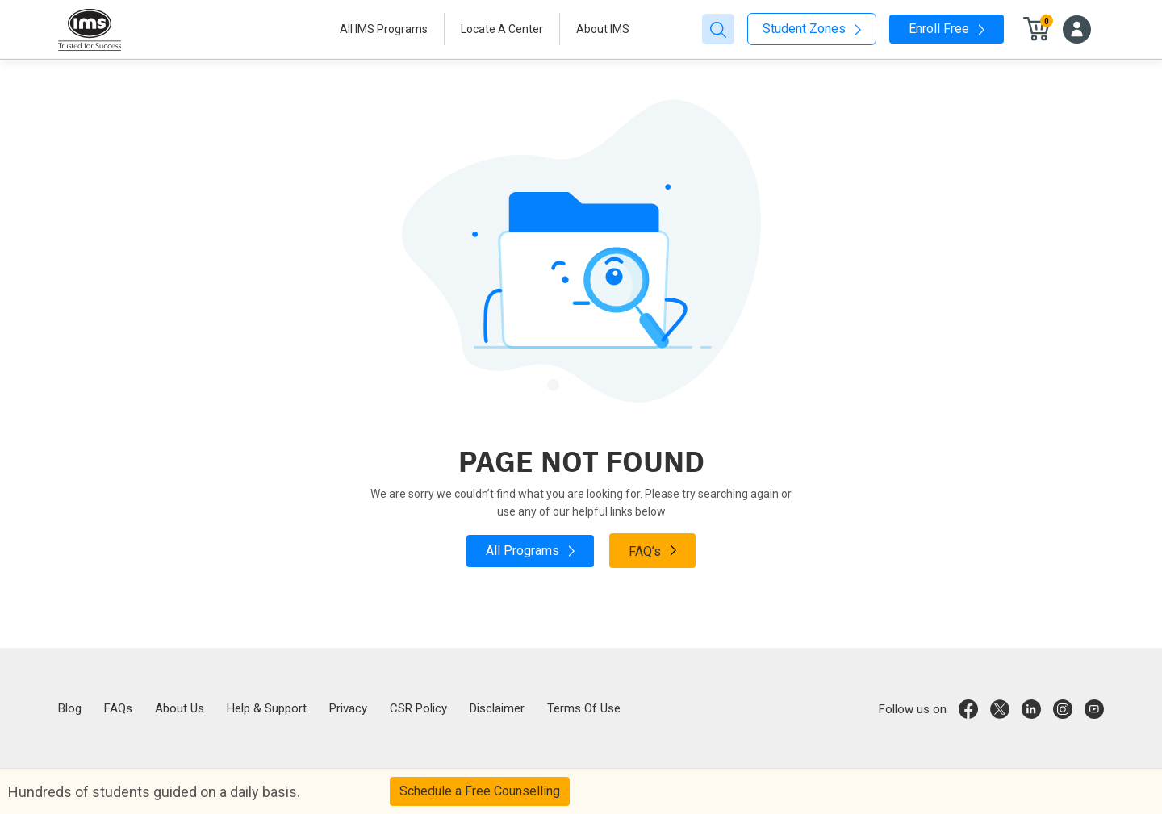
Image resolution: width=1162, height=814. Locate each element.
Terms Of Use (584, 708)
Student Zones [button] (812, 28)
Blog (70, 708)
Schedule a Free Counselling (479, 791)
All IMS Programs (384, 29)
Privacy (348, 708)
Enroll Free (946, 28)
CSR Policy (418, 708)
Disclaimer (497, 708)
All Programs (530, 550)
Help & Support (267, 708)
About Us (179, 708)
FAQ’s (652, 550)
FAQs (118, 708)
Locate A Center (502, 29)
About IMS (602, 29)
